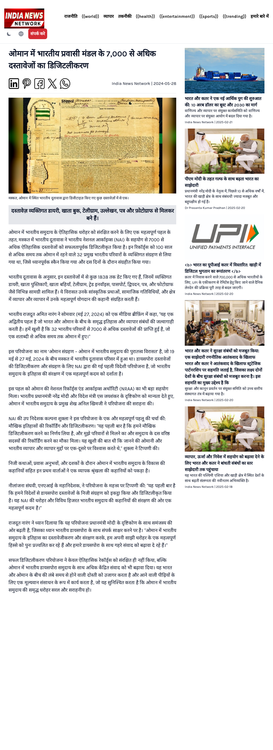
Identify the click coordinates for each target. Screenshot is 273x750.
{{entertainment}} (177, 16)
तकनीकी (124, 16)
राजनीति (70, 16)
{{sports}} (208, 16)
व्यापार (108, 16)
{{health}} (145, 16)
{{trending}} (234, 16)
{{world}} (90, 16)
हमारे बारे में (260, 16)
